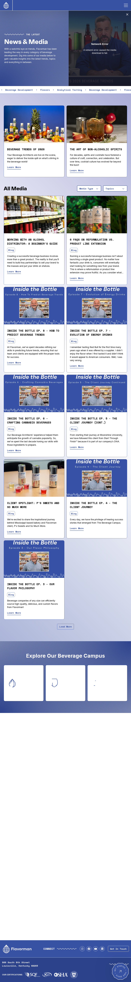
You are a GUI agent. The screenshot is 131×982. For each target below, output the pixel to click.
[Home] (6, 5)
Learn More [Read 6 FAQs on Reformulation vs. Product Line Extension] (77, 278)
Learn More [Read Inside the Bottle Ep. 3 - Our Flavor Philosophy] (14, 612)
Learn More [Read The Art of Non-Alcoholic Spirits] (77, 170)
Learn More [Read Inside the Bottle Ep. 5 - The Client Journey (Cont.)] (77, 447)
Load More (65, 626)
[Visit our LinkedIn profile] (102, 948)
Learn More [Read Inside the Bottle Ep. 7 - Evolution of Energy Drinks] (77, 365)
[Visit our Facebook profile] (88, 948)
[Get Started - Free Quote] (120, 971)
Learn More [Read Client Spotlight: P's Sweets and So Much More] (14, 531)
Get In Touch (118, 948)
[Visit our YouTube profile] (95, 948)
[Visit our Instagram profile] (82, 948)
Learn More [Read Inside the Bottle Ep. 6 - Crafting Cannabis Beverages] (14, 450)
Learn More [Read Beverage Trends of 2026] (14, 167)
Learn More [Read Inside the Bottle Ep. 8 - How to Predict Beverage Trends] (14, 362)
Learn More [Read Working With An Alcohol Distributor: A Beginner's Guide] (14, 271)
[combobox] (89, 189)
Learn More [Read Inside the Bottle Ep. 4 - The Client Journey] (77, 528)
